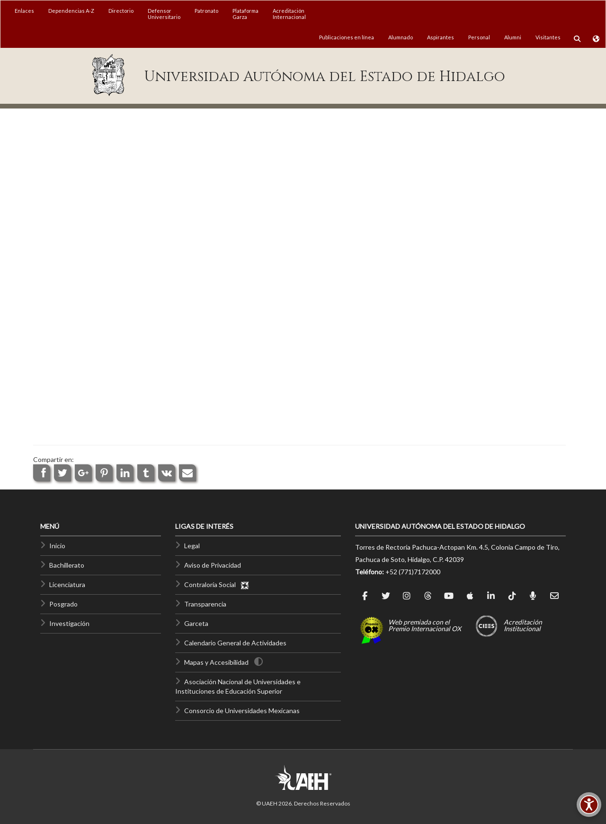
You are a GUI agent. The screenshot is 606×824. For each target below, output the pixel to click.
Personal (479, 37)
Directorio (121, 11)
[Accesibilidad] (589, 804)
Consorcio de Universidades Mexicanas (242, 710)
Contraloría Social (217, 584)
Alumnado (400, 37)
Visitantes (548, 37)
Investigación (69, 623)
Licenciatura (67, 584)
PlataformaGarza (245, 14)
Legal (192, 546)
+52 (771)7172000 (412, 572)
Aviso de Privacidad (212, 565)
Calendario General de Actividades (235, 643)
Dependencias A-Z (71, 11)
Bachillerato (66, 565)
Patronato (206, 11)
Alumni (512, 37)
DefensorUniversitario (164, 14)
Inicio (57, 546)
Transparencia (205, 604)
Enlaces (24, 11)
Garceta (196, 623)
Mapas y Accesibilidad (216, 662)
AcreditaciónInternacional (289, 14)
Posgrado (63, 604)
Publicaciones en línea (346, 37)
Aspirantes (440, 37)
